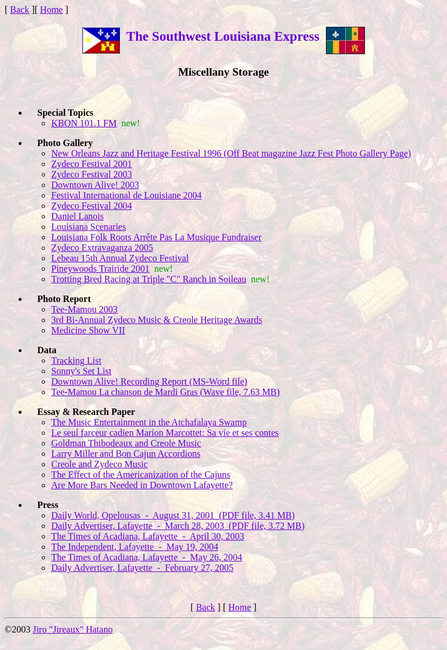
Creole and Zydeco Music (99, 464)
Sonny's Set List (81, 371)
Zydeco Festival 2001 (91, 164)
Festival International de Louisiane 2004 (126, 195)
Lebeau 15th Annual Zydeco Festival (120, 258)
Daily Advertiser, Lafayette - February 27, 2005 (142, 568)
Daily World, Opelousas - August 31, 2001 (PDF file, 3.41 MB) (173, 515)
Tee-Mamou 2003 (84, 309)
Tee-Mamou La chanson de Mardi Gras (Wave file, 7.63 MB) (165, 392)
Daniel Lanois (77, 216)
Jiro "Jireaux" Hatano (72, 629)
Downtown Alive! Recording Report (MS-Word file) (149, 381)
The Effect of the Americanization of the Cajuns (140, 474)
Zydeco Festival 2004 (91, 206)
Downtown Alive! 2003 (95, 185)
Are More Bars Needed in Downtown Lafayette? (142, 485)
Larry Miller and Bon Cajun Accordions (125, 454)
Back (19, 10)
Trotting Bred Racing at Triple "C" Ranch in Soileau (148, 279)
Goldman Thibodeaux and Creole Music (126, 443)
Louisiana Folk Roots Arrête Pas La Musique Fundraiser (156, 237)
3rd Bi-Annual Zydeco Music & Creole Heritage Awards (156, 320)
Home (51, 10)
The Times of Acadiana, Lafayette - (147, 536)
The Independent (134, 547)
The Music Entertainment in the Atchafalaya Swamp (149, 422)
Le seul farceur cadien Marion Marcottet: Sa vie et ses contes (165, 433)
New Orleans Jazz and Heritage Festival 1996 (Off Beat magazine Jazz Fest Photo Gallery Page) (231, 153)
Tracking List (76, 360)
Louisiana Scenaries (88, 227)
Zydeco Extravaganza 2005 (102, 248)
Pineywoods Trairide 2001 (100, 269)
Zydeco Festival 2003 (91, 174)
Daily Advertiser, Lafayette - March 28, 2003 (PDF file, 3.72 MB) (177, 526)
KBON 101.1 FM (83, 123)
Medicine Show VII (88, 330)
